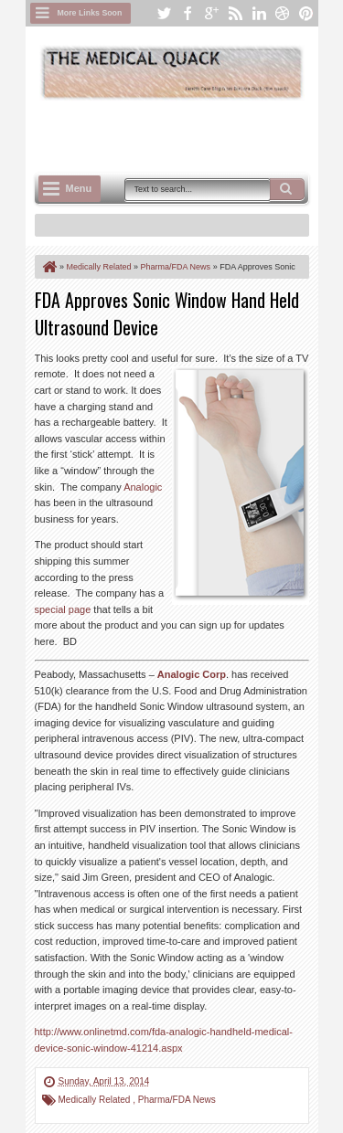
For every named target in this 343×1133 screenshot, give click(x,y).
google (211, 13)
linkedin (259, 13)
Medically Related (96, 1100)
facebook (187, 13)
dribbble (283, 13)
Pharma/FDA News (177, 1100)
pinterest (306, 13)
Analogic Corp (191, 674)
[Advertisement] (189, 134)
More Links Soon (90, 12)
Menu (79, 188)
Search (287, 189)
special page (63, 609)
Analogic (142, 487)
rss (235, 13)
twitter (164, 13)
